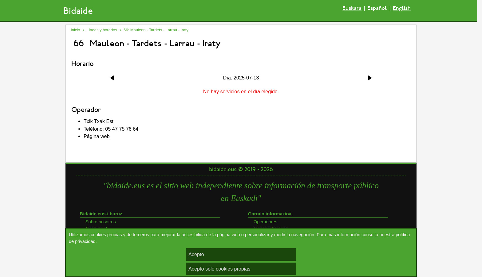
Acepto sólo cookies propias (219, 268)
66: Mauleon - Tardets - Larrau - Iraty (156, 30)
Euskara (352, 8)
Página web (97, 136)
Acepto (196, 254)
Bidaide (78, 11)
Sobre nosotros (100, 221)
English (402, 8)
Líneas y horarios (102, 30)
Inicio (75, 30)
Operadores (265, 221)
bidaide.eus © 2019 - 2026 (241, 169)
